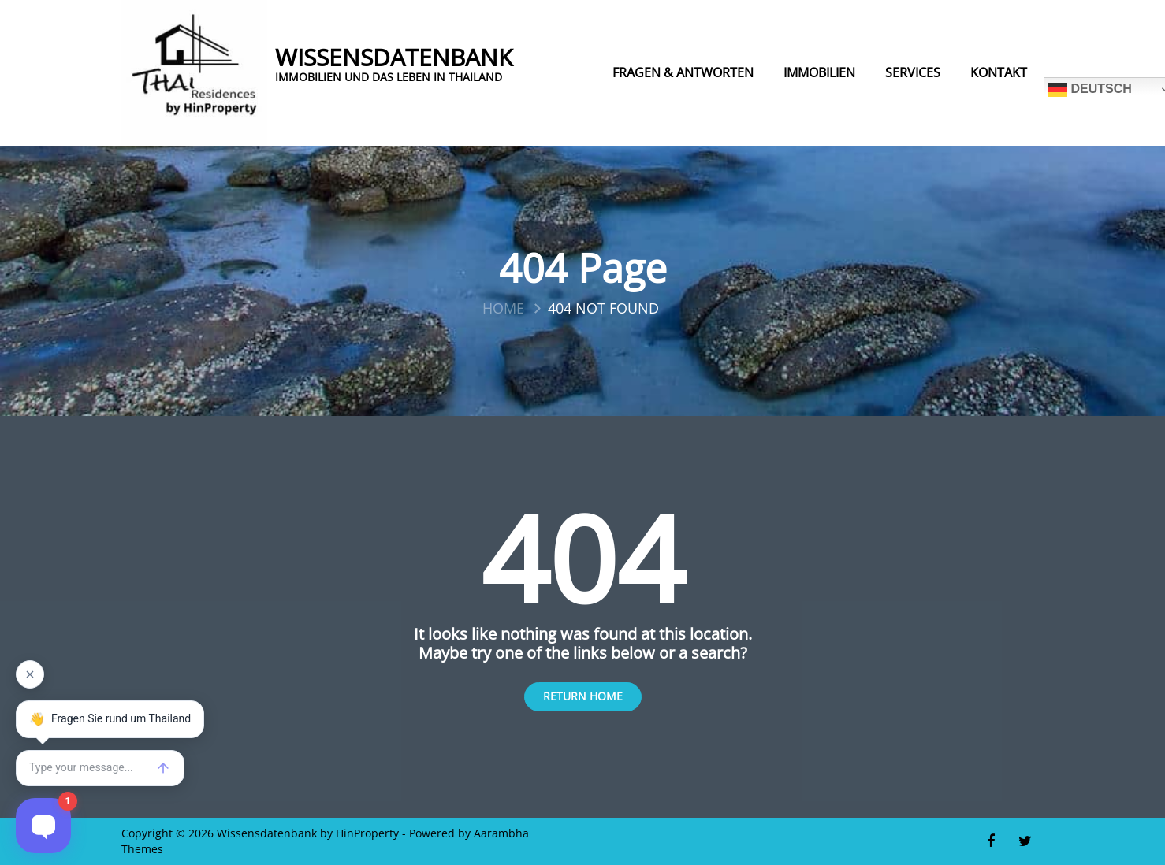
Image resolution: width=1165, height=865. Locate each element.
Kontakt (998, 72)
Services (912, 72)
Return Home (583, 696)
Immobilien (819, 72)
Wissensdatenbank (393, 57)
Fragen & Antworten (683, 72)
